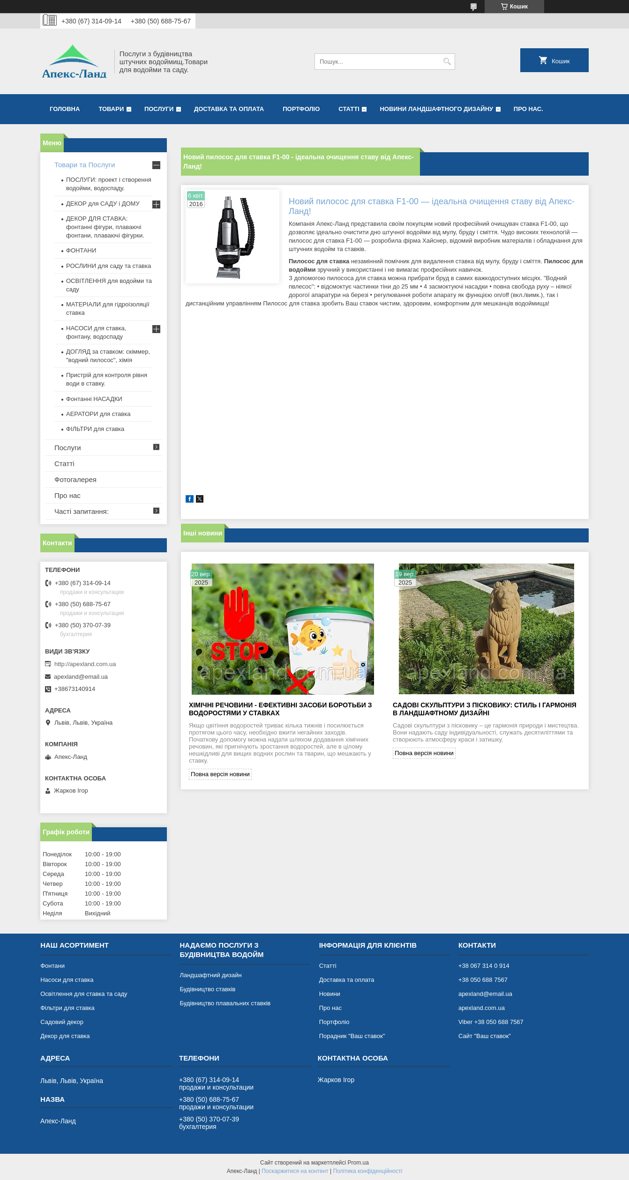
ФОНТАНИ (81, 250)
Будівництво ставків (207, 989)
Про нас (67, 495)
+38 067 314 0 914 (483, 965)
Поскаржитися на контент (295, 1171)
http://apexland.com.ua (85, 664)
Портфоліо (301, 108)
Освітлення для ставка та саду (83, 993)
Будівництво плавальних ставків (225, 1003)
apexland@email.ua (81, 676)
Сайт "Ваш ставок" (484, 1035)
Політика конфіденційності (368, 1171)
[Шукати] (447, 61)
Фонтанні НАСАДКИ (94, 398)
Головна (65, 108)
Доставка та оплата (229, 108)
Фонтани (52, 965)
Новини (329, 993)
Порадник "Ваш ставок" (352, 1035)
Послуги (158, 108)
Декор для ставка (65, 1035)
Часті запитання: (81, 511)
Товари (111, 108)
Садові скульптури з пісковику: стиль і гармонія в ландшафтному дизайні (485, 709)
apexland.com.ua (481, 1007)
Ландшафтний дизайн (210, 975)
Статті (348, 108)
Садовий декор (61, 1021)
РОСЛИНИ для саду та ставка (108, 265)
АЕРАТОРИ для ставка (98, 413)
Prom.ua (358, 1162)
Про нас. (528, 108)
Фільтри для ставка (67, 1007)
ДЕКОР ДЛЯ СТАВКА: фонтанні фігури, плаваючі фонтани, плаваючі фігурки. (105, 227)
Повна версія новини (220, 774)
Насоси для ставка (66, 979)
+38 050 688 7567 (483, 979)
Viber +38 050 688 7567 (491, 1021)
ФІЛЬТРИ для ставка (95, 428)
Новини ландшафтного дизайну (436, 108)
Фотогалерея (75, 479)
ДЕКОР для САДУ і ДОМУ (103, 203)
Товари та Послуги (84, 165)
